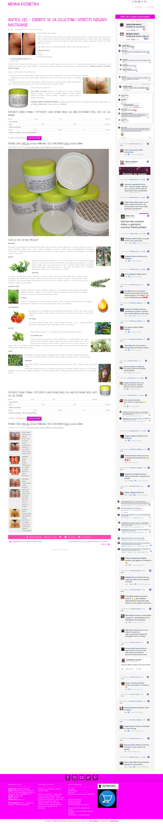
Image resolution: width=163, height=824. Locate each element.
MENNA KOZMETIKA (35, 537)
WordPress (114, 821)
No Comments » (86, 537)
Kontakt (72, 792)
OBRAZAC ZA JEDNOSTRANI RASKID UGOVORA (80, 812)
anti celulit (71, 537)
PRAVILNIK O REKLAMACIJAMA (79, 815)
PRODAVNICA (139, 7)
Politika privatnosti (74, 799)
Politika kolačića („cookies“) (79, 804)
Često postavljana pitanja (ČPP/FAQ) (82, 794)
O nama (72, 789)
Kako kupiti (73, 791)
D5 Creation (93, 821)
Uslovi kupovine (74, 803)
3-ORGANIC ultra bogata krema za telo (27, 541)
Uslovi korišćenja (75, 801)
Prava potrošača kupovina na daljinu (79, 809)
